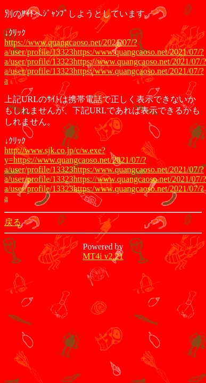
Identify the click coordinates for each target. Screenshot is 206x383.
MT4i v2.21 (103, 256)
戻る (12, 222)
